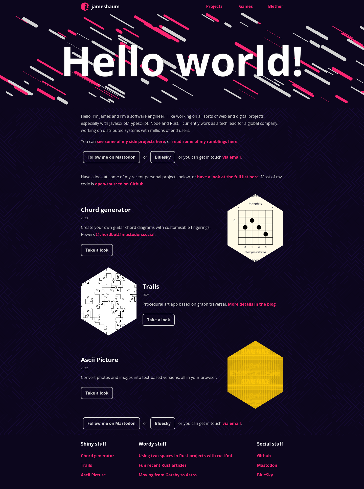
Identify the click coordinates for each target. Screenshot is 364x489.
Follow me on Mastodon (111, 157)
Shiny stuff (93, 444)
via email (231, 157)
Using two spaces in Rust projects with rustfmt (186, 455)
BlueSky (265, 475)
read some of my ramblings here (204, 141)
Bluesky (163, 157)
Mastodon (267, 465)
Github (264, 455)
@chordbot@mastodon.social (125, 234)
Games (246, 6)
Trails (151, 286)
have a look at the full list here (228, 177)
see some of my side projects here (131, 141)
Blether (275, 6)
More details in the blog (252, 304)
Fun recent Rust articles (163, 465)
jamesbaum (100, 7)
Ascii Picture (99, 359)
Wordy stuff (153, 444)
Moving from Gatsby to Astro (168, 475)
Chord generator (106, 209)
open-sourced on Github (119, 184)
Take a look (96, 250)
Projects (214, 6)
